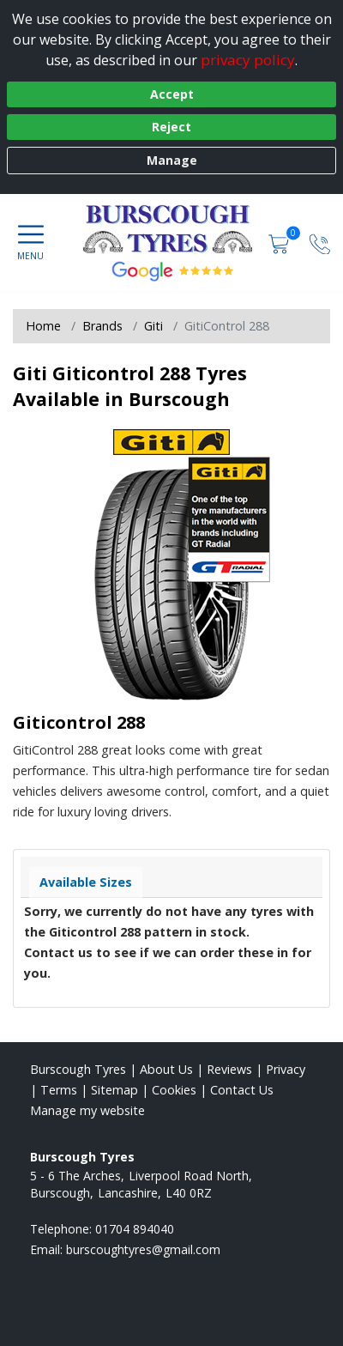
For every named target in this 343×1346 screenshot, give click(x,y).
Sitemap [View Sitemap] (114, 1090)
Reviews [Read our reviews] (229, 1069)
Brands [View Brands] (102, 326)
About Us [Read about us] (166, 1069)
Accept (172, 94)
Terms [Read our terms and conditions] (58, 1090)
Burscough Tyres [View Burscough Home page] (78, 1069)
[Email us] (143, 1249)
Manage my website (87, 1110)
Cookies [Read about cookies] (174, 1090)
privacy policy (248, 60)
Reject (171, 126)
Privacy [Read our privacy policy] (285, 1069)
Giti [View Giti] (153, 326)
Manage (172, 160)
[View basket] (280, 242)
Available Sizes (85, 882)
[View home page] (174, 228)
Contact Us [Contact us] (242, 1090)
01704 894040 (134, 1229)
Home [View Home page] (43, 326)
